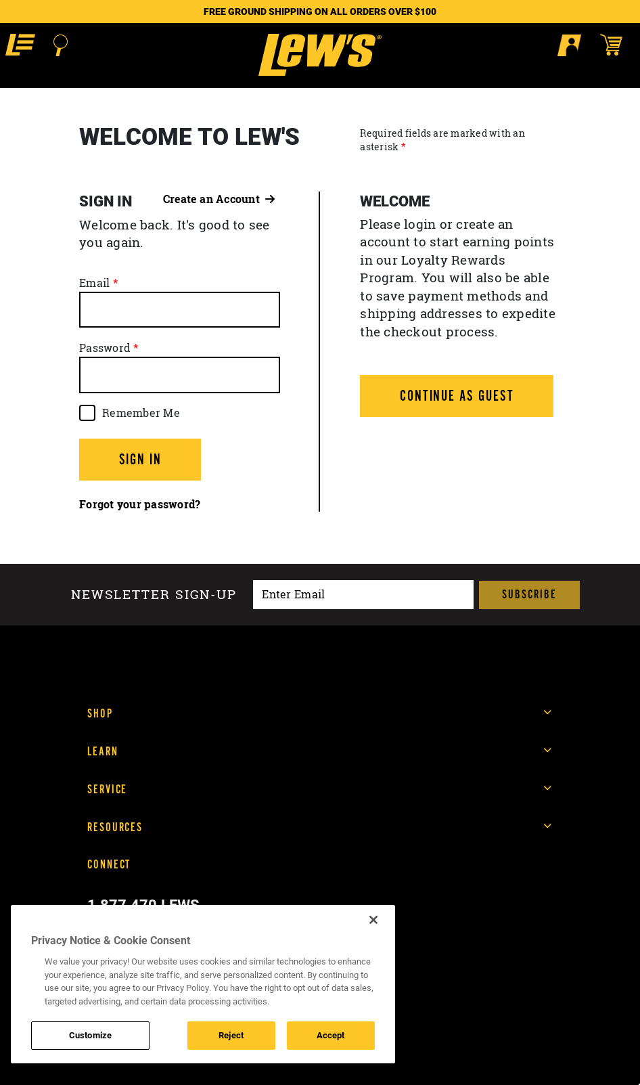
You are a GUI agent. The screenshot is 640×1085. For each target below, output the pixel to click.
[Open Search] (60, 45)
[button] (20, 45)
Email (94, 283)
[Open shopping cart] (617, 45)
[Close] (373, 920)
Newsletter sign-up (154, 594)
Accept (331, 1035)
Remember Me (141, 412)
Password (105, 347)
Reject (231, 1035)
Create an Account (219, 199)
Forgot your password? (139, 504)
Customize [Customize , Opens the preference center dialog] (90, 1035)
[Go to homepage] (319, 55)
